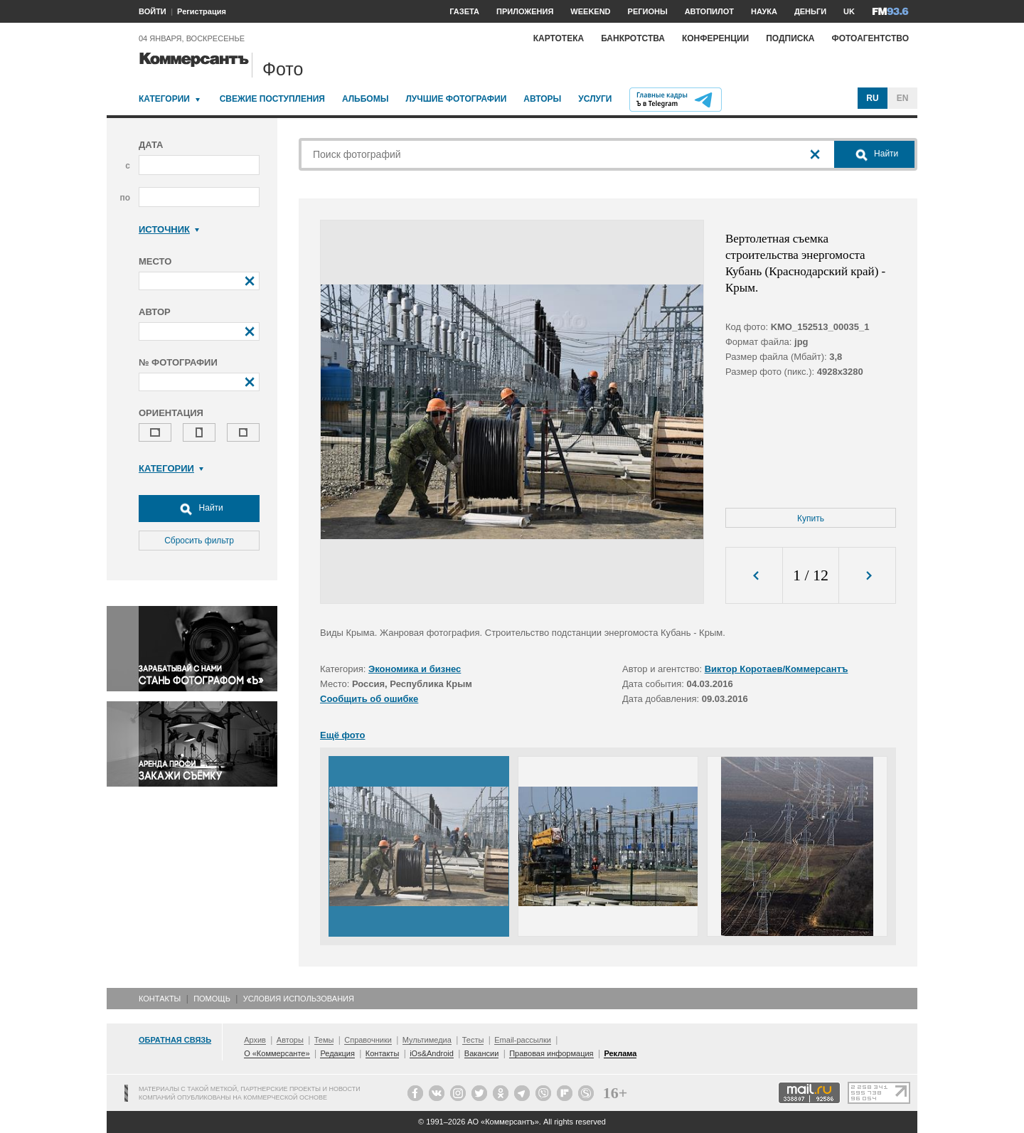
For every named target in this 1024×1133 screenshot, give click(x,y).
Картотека (559, 38)
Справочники (368, 1040)
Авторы (542, 99)
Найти (199, 508)
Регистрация (201, 11)
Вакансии (481, 1053)
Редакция (337, 1053)
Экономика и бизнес (414, 669)
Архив (255, 1040)
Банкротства (633, 38)
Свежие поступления (272, 99)
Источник (169, 229)
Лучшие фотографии (455, 99)
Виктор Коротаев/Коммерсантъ (776, 669)
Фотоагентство (870, 38)
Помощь (211, 998)
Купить (810, 518)
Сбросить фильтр (199, 541)
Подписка (790, 38)
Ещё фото (342, 735)
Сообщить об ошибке (369, 698)
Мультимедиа (427, 1040)
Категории (164, 99)
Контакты (160, 998)
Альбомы (365, 99)
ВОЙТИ (152, 11)
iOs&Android (432, 1053)
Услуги (595, 99)
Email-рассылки (522, 1040)
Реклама (620, 1053)
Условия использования (298, 998)
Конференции (715, 38)
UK (849, 11)
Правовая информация (551, 1053)
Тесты (473, 1040)
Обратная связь (175, 1040)
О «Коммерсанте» (276, 1053)
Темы (324, 1040)
